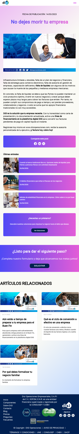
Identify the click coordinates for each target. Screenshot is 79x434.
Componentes (9, 402)
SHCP (67, 432)
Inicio (5, 399)
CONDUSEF (49, 432)
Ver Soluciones (39, 230)
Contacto (7, 408)
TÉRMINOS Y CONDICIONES (22, 432)
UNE (39, 432)
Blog (5, 411)
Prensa (6, 414)
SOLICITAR (39, 266)
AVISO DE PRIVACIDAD (54, 427)
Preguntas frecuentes (8, 418)
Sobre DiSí (8, 405)
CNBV (59, 432)
